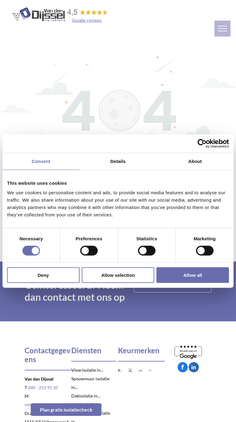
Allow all (192, 275)
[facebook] (183, 368)
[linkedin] (194, 368)
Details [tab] (118, 161)
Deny (43, 275)
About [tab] (195, 161)
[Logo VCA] (150, 370)
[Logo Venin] (130, 370)
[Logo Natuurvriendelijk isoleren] (140, 370)
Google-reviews (87, 20)
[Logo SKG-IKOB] (120, 370)
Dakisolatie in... (85, 395)
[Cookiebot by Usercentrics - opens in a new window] (202, 143)
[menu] (222, 29)
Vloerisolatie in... (87, 370)
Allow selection (118, 275)
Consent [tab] (41, 161)
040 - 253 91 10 (43, 387)
